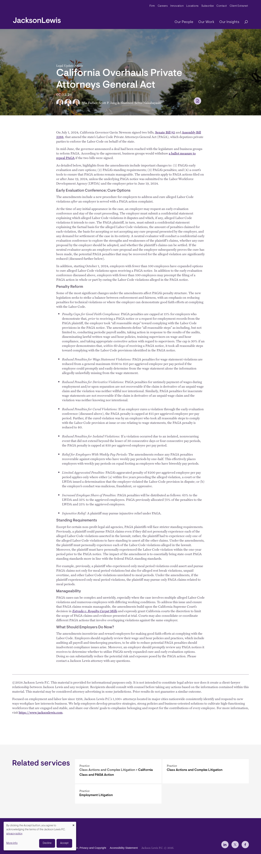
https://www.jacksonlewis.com (41, 712)
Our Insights (229, 22)
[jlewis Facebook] (245, 844)
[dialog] (40, 836)
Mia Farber (89, 102)
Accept (64, 843)
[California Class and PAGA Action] (118, 771)
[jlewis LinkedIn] (225, 844)
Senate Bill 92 (165, 132)
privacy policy (14, 833)
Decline (47, 843)
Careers (163, 6)
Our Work (206, 22)
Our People (184, 22)
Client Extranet (239, 6)
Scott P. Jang (108, 102)
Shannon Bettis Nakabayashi (141, 102)
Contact (221, 6)
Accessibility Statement (124, 847)
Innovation (177, 6)
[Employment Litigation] (118, 794)
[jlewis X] (235, 844)
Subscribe (207, 6)
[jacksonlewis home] (37, 19)
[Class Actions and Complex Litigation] (205, 771)
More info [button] (12, 843)
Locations (192, 6)
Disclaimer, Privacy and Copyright (85, 847)
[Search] (244, 22)
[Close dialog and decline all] (73, 824)
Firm (152, 6)
